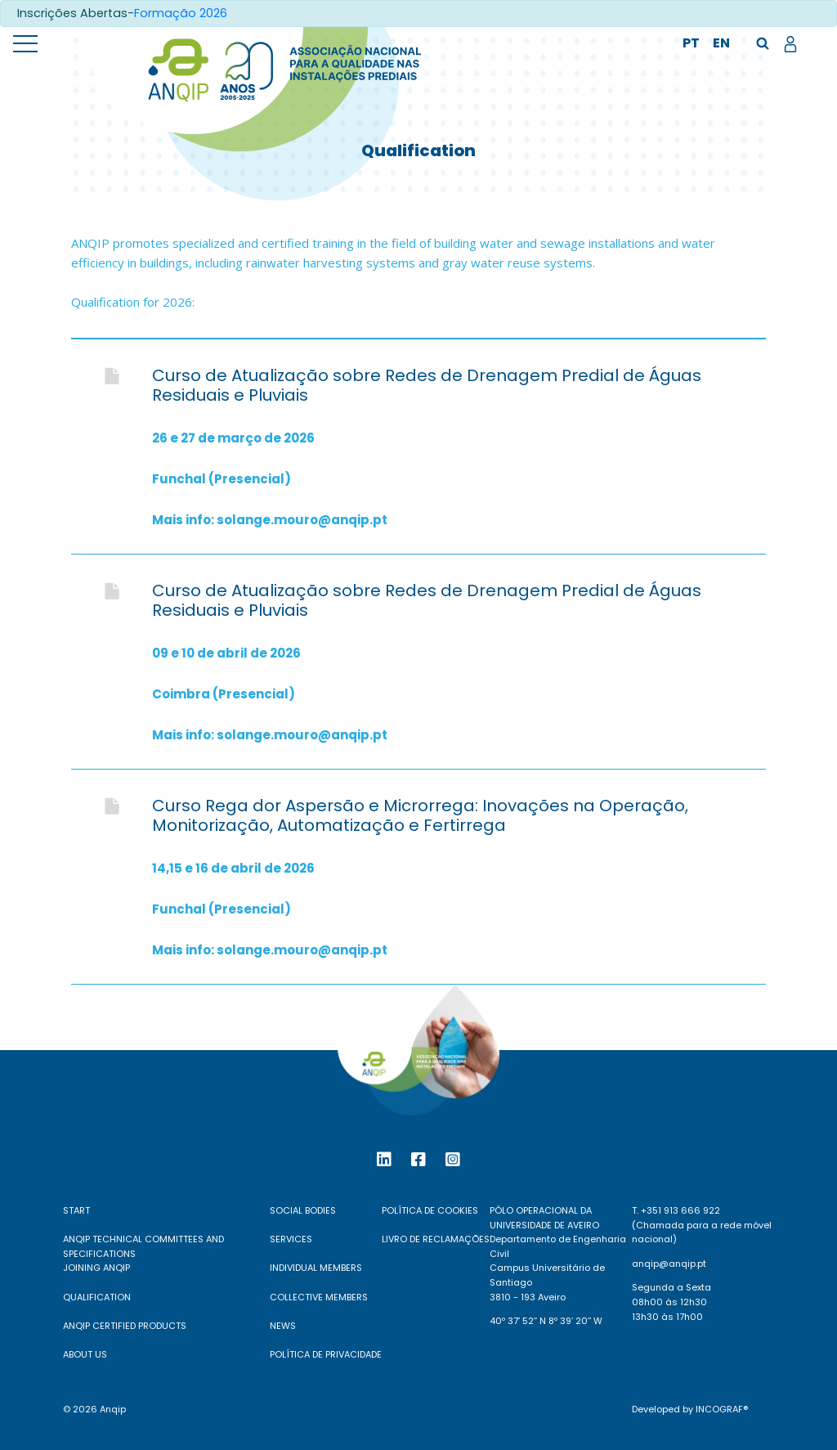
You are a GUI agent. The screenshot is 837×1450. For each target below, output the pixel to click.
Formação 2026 (180, 13)
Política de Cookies (430, 1210)
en (721, 43)
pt (691, 43)
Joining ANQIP (96, 1267)
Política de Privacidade (326, 1354)
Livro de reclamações (436, 1239)
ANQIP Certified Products (124, 1325)
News (283, 1325)
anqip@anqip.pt (669, 1263)
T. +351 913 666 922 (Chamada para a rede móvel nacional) (702, 1225)
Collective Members (319, 1297)
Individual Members (316, 1267)
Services (291, 1239)
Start (76, 1210)
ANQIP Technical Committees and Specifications (143, 1246)
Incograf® (722, 1409)
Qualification (97, 1297)
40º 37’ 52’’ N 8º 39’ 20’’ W (546, 1320)
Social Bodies (303, 1210)
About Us (85, 1354)
